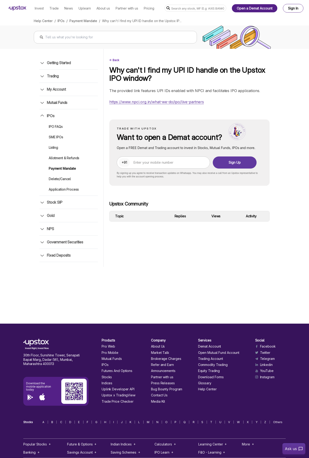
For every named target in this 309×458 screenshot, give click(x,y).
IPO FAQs (56, 127)
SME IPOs (56, 137)
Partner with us (162, 377)
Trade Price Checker (118, 401)
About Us (158, 346)
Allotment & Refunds (64, 158)
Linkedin (264, 365)
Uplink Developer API (118, 389)
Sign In (293, 8)
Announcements (163, 371)
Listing (53, 147)
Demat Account (209, 346)
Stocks (107, 377)
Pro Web (108, 346)
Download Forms (211, 377)
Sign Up (235, 162)
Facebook (265, 346)
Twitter (262, 353)
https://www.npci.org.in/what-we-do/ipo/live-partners (156, 102)
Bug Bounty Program (166, 389)
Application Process (64, 189)
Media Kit (158, 401)
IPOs (61, 21)
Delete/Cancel (60, 179)
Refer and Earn (162, 365)
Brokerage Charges (166, 359)
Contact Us (159, 395)
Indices (107, 383)
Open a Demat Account (254, 8)
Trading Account (210, 359)
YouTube (264, 371)
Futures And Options (117, 371)
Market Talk (160, 353)
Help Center (43, 21)
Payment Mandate (83, 21)
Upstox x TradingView (118, 395)
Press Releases (163, 383)
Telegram (265, 359)
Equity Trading (209, 371)
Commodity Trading (213, 365)
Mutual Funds (112, 359)
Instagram (265, 377)
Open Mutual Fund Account (218, 353)
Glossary (204, 383)
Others (277, 422)
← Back (114, 60)
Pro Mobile (110, 353)
